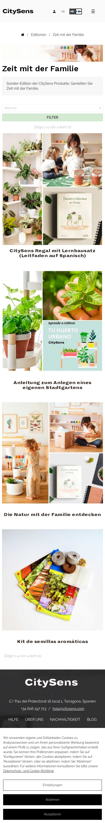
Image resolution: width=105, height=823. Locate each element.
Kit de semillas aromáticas (52, 641)
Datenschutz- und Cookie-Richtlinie (28, 771)
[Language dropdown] (63, 11)
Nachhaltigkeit (65, 719)
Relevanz (53, 108)
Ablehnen (52, 799)
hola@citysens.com (68, 709)
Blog (92, 719)
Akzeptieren (52, 814)
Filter (52, 117)
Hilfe (13, 719)
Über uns (34, 719)
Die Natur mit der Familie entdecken (52, 514)
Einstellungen (52, 785)
